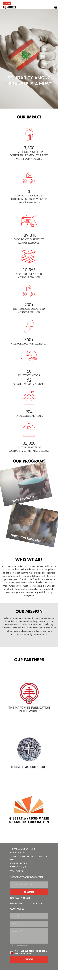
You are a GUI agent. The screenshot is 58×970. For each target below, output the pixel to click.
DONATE (7, 3)
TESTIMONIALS (18, 867)
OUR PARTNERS (18, 863)
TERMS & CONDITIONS (22, 849)
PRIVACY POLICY (19, 853)
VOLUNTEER (16, 871)
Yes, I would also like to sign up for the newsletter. (31, 952)
